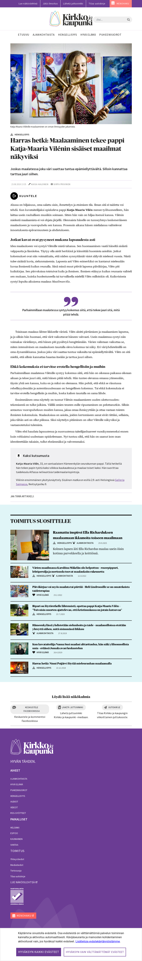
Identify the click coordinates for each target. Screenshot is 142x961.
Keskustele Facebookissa (32, 709)
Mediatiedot (16, 865)
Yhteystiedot (17, 859)
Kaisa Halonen (40, 184)
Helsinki (14, 827)
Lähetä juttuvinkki (73, 3)
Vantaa (14, 844)
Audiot (14, 801)
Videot (14, 807)
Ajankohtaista (18, 778)
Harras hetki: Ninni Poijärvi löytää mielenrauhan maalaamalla (72, 663)
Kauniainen (16, 839)
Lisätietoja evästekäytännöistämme (97, 941)
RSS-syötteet (18, 813)
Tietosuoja (15, 870)
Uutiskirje (114, 707)
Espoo (14, 833)
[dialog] (71, 944)
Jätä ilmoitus (50, 3)
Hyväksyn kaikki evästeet (38, 952)
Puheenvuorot (18, 790)
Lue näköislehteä (28, 3)
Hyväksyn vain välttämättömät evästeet (95, 952)
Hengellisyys (17, 796)
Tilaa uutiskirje (97, 3)
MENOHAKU (123, 3)
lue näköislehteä (22, 882)
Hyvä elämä (16, 784)
